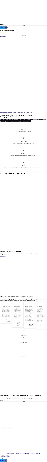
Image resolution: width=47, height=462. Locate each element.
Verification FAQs (26, 453)
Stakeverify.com (2, 24)
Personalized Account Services (35, 453)
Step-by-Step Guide (18, 453)
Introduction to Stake (10, 453)
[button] (23, 25)
